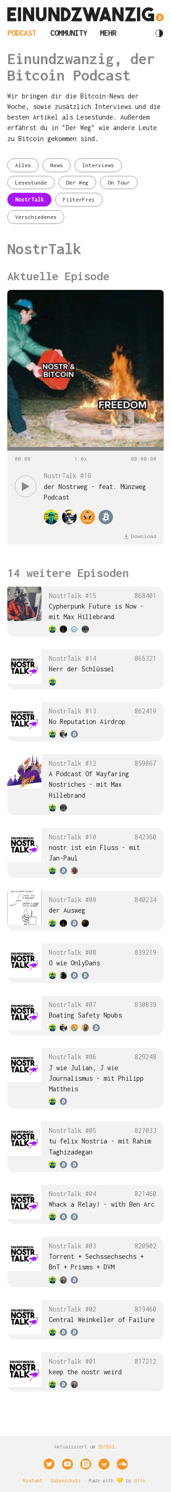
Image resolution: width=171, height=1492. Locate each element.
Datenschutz (66, 1480)
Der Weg (77, 182)
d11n (139, 1480)
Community (68, 33)
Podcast (21, 33)
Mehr (108, 33)
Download (140, 536)
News (56, 165)
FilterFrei (79, 199)
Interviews (98, 165)
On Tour (119, 182)
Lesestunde (31, 182)
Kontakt (32, 1480)
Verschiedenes (36, 216)
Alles (23, 165)
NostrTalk (29, 199)
